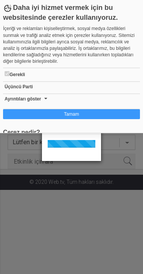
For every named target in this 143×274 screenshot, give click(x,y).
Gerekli (15, 74)
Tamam (71, 114)
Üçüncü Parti (19, 86)
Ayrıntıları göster (23, 99)
